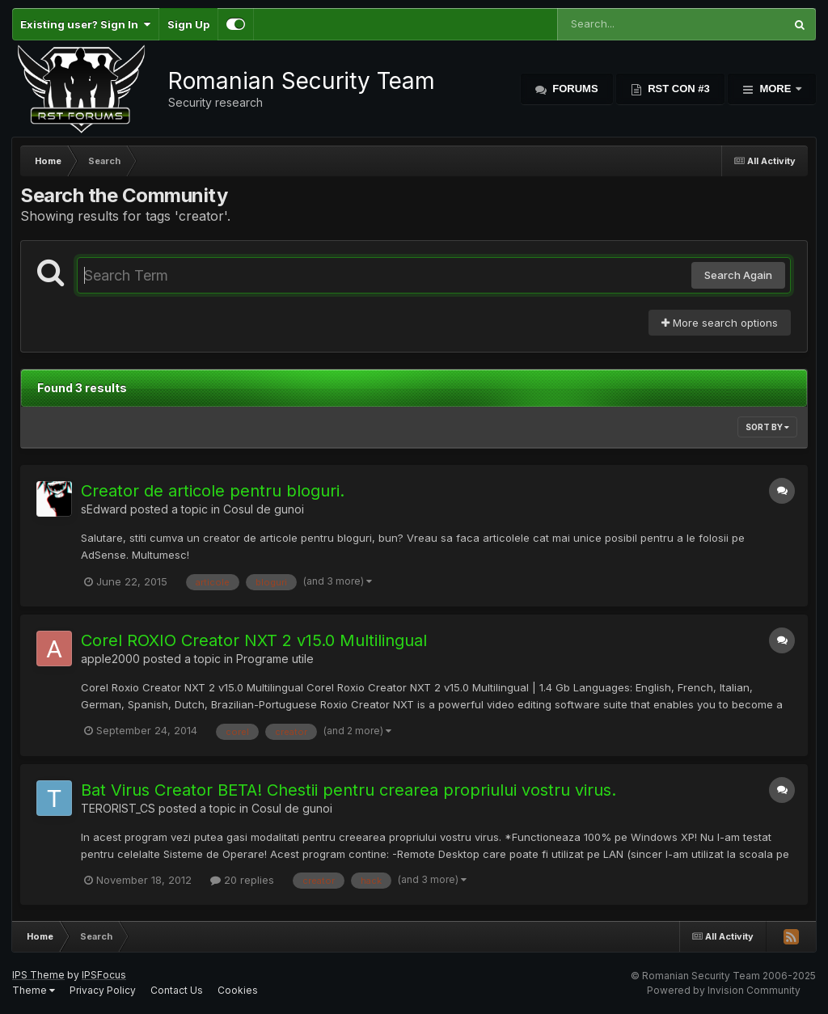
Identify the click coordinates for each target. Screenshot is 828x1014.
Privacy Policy (103, 990)
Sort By (767, 427)
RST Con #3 (677, 88)
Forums (574, 88)
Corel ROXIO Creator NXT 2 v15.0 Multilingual (254, 640)
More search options (719, 322)
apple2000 (110, 658)
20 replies (242, 879)
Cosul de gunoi (263, 509)
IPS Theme (38, 975)
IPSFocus (104, 975)
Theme (33, 990)
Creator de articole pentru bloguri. (212, 491)
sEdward (104, 509)
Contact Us (176, 990)
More (775, 88)
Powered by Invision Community (724, 990)
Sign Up (188, 24)
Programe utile (275, 658)
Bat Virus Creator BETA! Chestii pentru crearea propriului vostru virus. (348, 790)
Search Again (738, 274)
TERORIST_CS (118, 808)
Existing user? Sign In (85, 24)
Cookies (238, 990)
